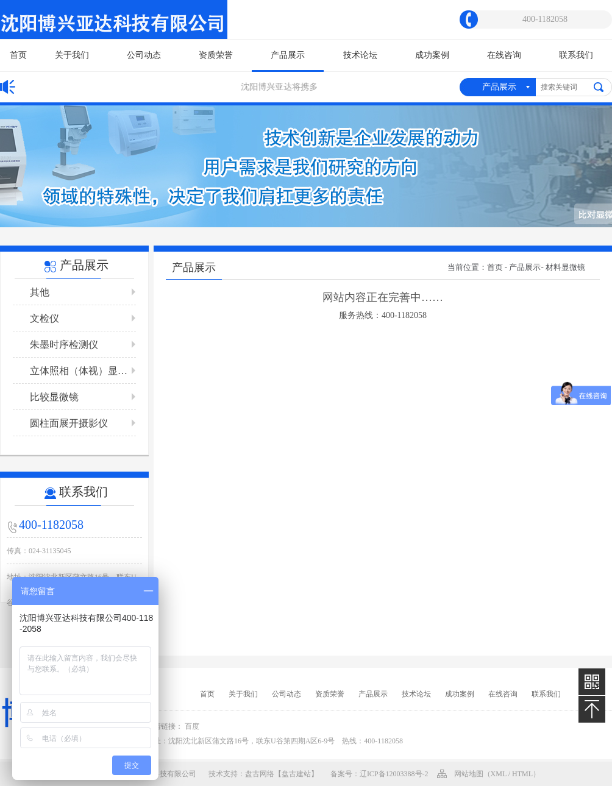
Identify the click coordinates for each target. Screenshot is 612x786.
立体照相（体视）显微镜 (83, 371)
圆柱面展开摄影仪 (69, 423)
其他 (39, 292)
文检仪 (44, 318)
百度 (192, 726)
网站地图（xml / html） (497, 774)
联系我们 (576, 55)
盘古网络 (259, 774)
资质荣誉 (216, 55)
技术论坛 (360, 55)
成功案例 (432, 55)
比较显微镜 (54, 397)
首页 (18, 55)
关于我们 (72, 55)
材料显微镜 (565, 267)
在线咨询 (504, 55)
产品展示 (288, 61)
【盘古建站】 (296, 774)
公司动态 (144, 55)
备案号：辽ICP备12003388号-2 (379, 774)
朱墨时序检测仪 (64, 344)
